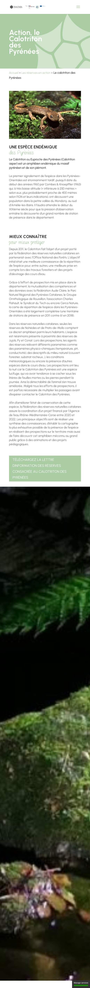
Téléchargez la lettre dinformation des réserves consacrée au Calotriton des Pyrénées (39, 469)
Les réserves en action (35, 72)
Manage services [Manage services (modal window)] (81, 984)
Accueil (13, 72)
